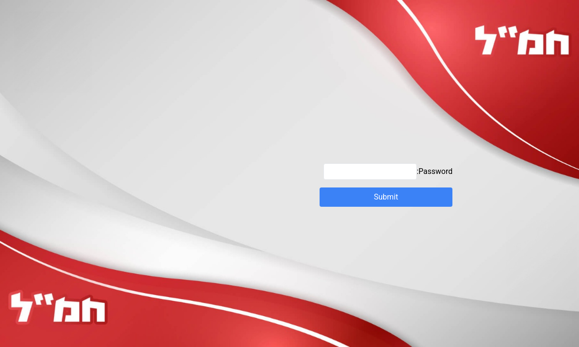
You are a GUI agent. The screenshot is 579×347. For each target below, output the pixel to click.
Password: (388, 171)
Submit (386, 197)
